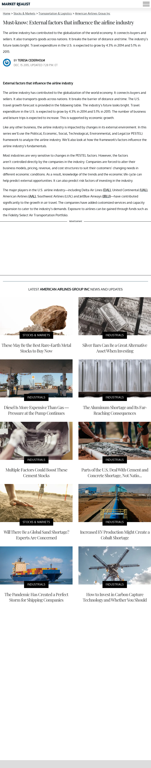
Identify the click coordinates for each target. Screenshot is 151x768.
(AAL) (32, 196)
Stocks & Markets (24, 13)
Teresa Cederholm (31, 60)
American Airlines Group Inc (92, 13)
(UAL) (143, 190)
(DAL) (107, 190)
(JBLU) (106, 196)
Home (6, 13)
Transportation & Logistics (55, 13)
